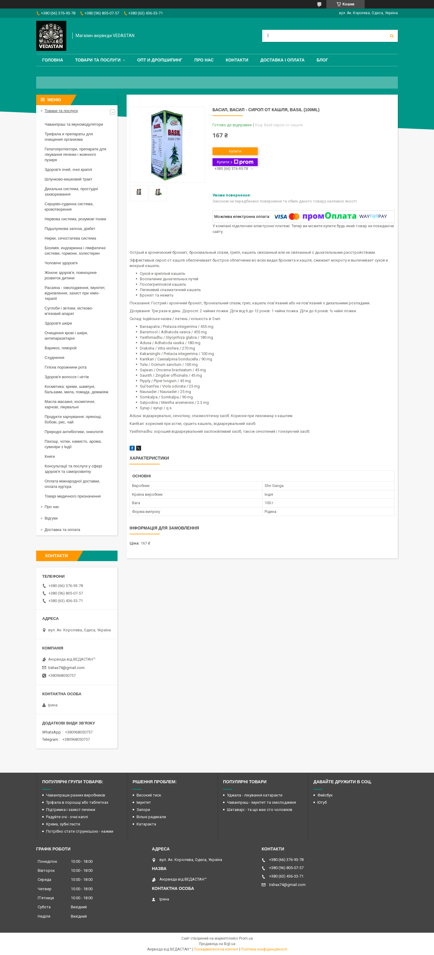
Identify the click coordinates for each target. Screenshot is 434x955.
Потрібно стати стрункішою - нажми (79, 831)
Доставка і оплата (282, 60)
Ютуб (322, 802)
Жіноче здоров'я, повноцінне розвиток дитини (71, 275)
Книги (50, 456)
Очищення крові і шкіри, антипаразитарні (66, 336)
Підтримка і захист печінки (70, 809)
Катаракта (146, 824)
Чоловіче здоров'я (61, 263)
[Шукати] (392, 36)
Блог (322, 60)
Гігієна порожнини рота (65, 367)
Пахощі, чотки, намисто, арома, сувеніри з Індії (73, 444)
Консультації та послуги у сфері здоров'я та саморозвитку (73, 469)
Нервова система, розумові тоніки (75, 219)
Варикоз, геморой (61, 348)
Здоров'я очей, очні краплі (68, 169)
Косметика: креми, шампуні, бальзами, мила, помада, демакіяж (76, 389)
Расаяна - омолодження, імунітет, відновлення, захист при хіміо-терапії (75, 293)
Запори (143, 809)
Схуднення (54, 357)
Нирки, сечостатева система (70, 238)
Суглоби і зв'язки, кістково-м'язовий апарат (69, 311)
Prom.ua (246, 938)
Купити (235, 151)
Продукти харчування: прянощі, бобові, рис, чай (73, 419)
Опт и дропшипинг (159, 60)
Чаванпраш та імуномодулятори (74, 124)
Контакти (237, 60)
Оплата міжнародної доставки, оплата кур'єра (72, 484)
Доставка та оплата (62, 529)
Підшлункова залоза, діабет (70, 228)
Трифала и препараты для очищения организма (69, 137)
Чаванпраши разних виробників (75, 795)
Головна (52, 60)
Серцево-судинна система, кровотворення (69, 207)
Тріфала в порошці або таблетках (77, 802)
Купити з (235, 162)
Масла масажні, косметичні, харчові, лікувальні (70, 404)
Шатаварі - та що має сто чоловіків (259, 809)
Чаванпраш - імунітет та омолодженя (261, 802)
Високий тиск (149, 795)
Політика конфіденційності (264, 949)
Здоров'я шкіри (58, 323)
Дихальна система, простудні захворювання (71, 191)
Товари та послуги (98, 60)
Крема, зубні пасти (63, 824)
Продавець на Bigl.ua (217, 944)
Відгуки (51, 518)
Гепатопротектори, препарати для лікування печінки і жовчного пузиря (75, 154)
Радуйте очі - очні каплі (67, 817)
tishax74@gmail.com (66, 667)
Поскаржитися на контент (216, 949)
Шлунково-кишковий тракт (68, 179)
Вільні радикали (151, 817)
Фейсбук (325, 795)
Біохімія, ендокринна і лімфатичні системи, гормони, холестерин (75, 251)
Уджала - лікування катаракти (254, 795)
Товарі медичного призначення (73, 496)
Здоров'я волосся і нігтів (67, 377)
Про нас (204, 60)
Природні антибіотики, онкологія (74, 431)
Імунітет (144, 802)
